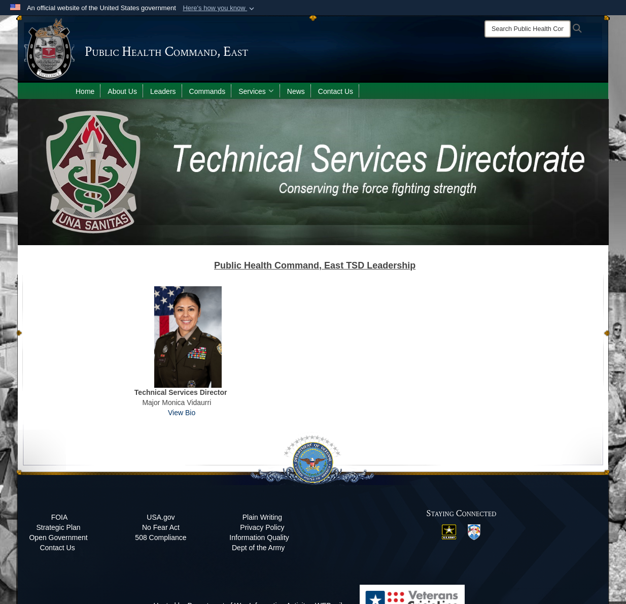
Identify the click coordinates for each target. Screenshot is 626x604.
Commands (207, 91)
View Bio (181, 413)
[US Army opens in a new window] (449, 531)
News (296, 91)
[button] (219, 8)
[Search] (527, 29)
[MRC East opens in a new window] (474, 531)
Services (256, 91)
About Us (122, 91)
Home (85, 91)
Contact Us (335, 91)
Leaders (163, 91)
